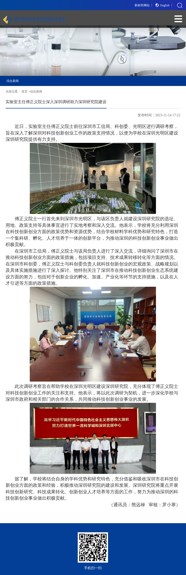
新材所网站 (142, 5)
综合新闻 (13, 81)
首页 (24, 91)
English (165, 5)
